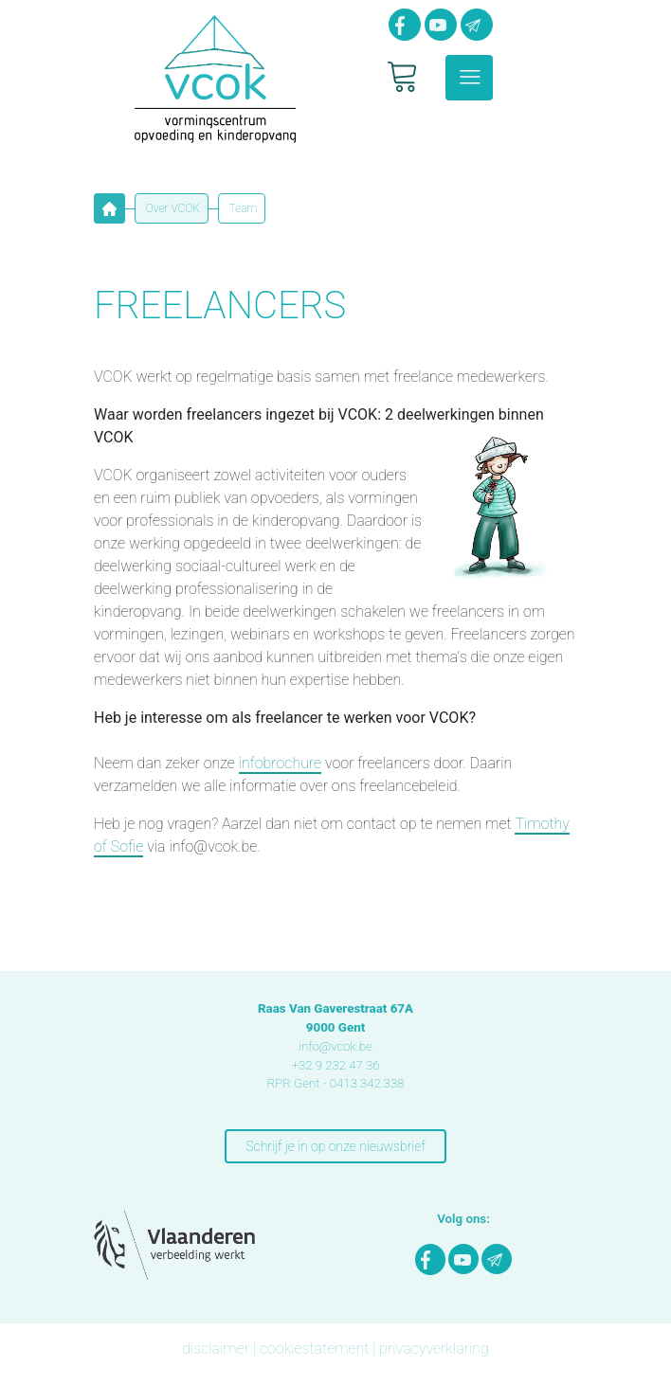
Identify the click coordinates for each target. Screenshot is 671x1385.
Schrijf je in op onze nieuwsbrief (335, 1146)
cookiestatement (314, 1349)
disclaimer (215, 1349)
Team (242, 208)
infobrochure (280, 763)
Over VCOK (171, 208)
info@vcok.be (335, 1046)
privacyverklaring (434, 1349)
